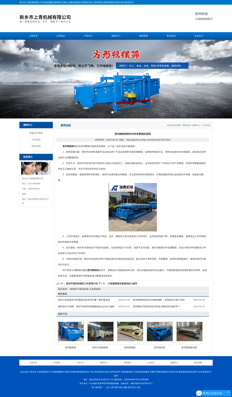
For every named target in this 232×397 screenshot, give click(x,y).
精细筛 (58, 2)
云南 (138, 387)
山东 (108, 387)
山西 (112, 387)
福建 (125, 387)
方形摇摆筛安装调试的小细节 (122, 283)
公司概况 (56, 362)
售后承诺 (171, 36)
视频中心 (174, 362)
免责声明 (101, 383)
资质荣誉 (143, 36)
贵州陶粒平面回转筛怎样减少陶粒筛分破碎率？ (156, 306)
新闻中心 (116, 36)
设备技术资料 (36, 133)
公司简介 (60, 36)
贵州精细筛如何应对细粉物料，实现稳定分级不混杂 (159, 300)
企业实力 (198, 36)
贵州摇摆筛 (70, 347)
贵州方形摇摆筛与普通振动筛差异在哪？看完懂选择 (84, 300)
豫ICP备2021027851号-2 (141, 383)
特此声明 (36, 146)
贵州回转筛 (159, 347)
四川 (134, 387)
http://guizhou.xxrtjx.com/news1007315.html (148, 139)
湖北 (121, 387)
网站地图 (198, 362)
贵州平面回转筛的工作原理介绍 (81, 283)
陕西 (116, 387)
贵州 (130, 387)
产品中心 (88, 36)
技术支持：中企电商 (88, 383)
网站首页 (186, 125)
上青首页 (33, 36)
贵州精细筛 (129, 347)
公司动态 (36, 139)
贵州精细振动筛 (189, 347)
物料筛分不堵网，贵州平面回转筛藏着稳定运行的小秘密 (86, 306)
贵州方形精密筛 (100, 347)
